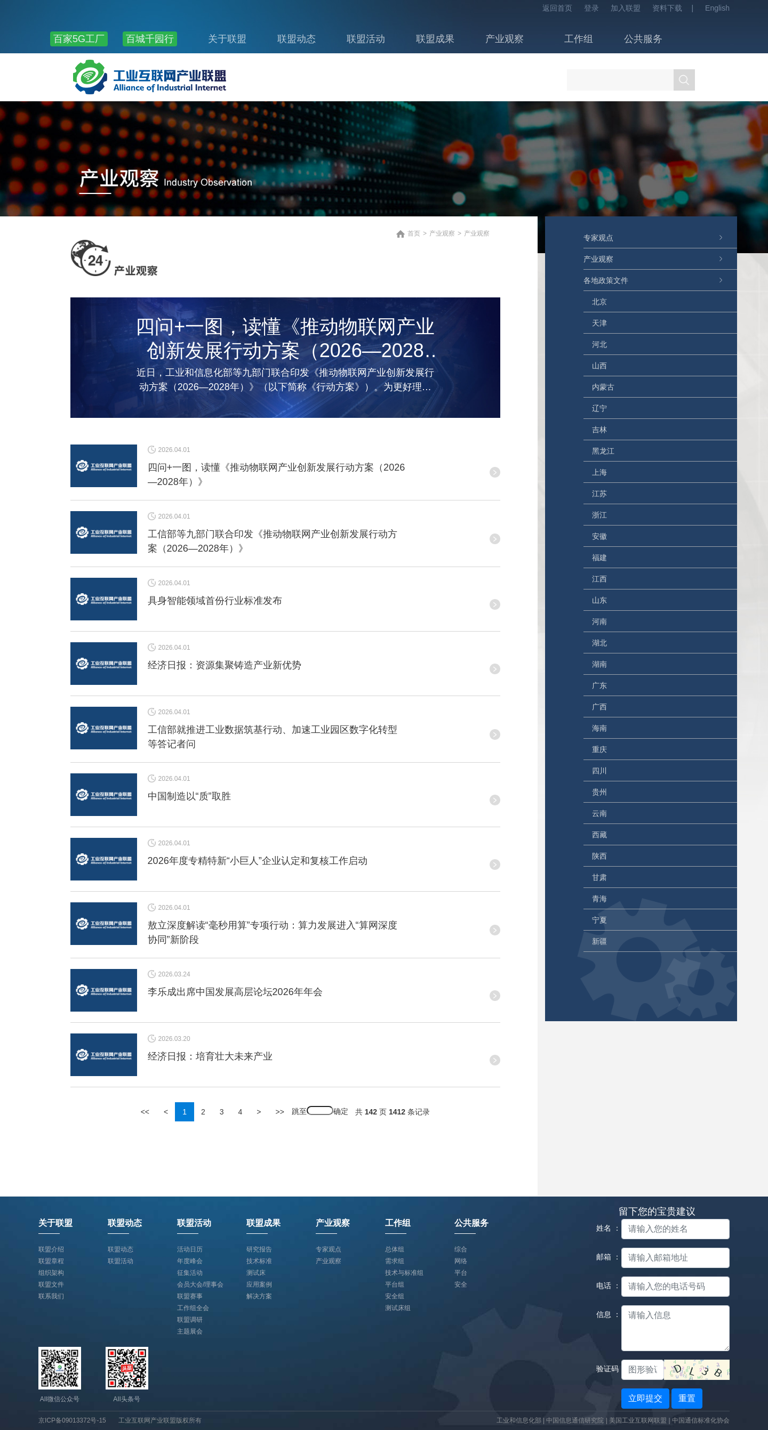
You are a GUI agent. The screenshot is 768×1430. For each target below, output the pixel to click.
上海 (599, 472)
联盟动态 (296, 39)
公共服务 (643, 39)
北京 (599, 301)
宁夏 (599, 920)
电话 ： (604, 1285)
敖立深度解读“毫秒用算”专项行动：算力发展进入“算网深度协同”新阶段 (272, 932)
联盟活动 (366, 39)
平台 (460, 1273)
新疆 (599, 941)
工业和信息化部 (519, 1420)
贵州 (599, 792)
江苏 (599, 493)
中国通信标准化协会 (701, 1420)
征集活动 (190, 1273)
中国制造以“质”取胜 (189, 796)
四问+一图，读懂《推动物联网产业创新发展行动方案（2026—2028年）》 (285, 341)
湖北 (599, 643)
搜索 (684, 80)
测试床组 (398, 1308)
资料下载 (667, 8)
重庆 (599, 749)
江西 (599, 579)
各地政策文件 (605, 280)
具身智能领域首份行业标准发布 (215, 600)
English (717, 8)
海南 (599, 728)
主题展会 (190, 1331)
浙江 (599, 515)
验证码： (604, 1368)
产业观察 (504, 39)
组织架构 (51, 1273)
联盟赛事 (190, 1296)
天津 (599, 323)
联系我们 (51, 1296)
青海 (599, 898)
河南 (599, 621)
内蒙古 (603, 387)
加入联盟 (626, 8)
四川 (599, 770)
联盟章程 (51, 1261)
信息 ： (604, 1314)
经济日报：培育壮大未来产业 (210, 1056)
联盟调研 (190, 1319)
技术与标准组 (404, 1273)
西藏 (599, 834)
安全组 (394, 1296)
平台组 (394, 1284)
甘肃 (599, 877)
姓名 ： (604, 1228)
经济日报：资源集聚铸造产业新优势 (224, 665)
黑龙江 (603, 451)
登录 (591, 8)
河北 (599, 344)
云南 (599, 813)
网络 (460, 1261)
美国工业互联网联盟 (638, 1420)
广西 (599, 706)
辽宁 (599, 408)
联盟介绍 (51, 1249)
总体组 (394, 1249)
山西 (599, 365)
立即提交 (645, 1398)
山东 (599, 600)
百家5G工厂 (79, 39)
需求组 (394, 1261)
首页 (413, 233)
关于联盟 (227, 39)
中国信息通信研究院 (575, 1420)
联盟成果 (435, 39)
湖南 (599, 664)
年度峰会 (190, 1261)
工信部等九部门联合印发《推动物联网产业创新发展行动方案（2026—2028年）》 (272, 541)
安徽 (599, 536)
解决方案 (259, 1296)
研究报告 (259, 1249)
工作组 (578, 39)
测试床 (256, 1273)
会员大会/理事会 (200, 1284)
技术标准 (259, 1261)
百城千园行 (150, 39)
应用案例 (259, 1284)
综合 (460, 1249)
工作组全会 (193, 1308)
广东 (599, 685)
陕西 (599, 856)
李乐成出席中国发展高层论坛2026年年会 (235, 992)
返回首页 (557, 8)
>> (280, 1112)
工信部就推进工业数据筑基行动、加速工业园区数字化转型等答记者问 (272, 736)
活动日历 (190, 1249)
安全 (460, 1284)
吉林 (599, 429)
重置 (686, 1398)
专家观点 (598, 237)
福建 (599, 557)
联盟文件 (51, 1284)
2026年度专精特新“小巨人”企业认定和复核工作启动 (257, 860)
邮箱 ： (604, 1257)
